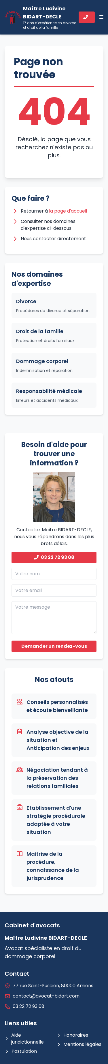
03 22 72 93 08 (54, 557)
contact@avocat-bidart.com (46, 996)
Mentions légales (78, 1044)
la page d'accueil (68, 211)
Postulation (21, 1051)
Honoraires (72, 1035)
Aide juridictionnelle (24, 1038)
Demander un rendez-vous (54, 646)
